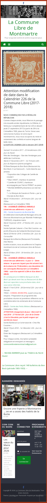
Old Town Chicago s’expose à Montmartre (38, 434)
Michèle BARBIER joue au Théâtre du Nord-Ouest (23, 354)
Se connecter (23, 460)
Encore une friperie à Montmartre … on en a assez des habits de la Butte (22, 411)
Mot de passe (22, 441)
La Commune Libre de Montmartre (23, 28)
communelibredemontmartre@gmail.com (20, 344)
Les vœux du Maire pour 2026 (8, 445)
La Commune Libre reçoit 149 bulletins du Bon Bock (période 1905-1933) (23, 367)
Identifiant (20, 431)
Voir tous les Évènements (37, 452)
